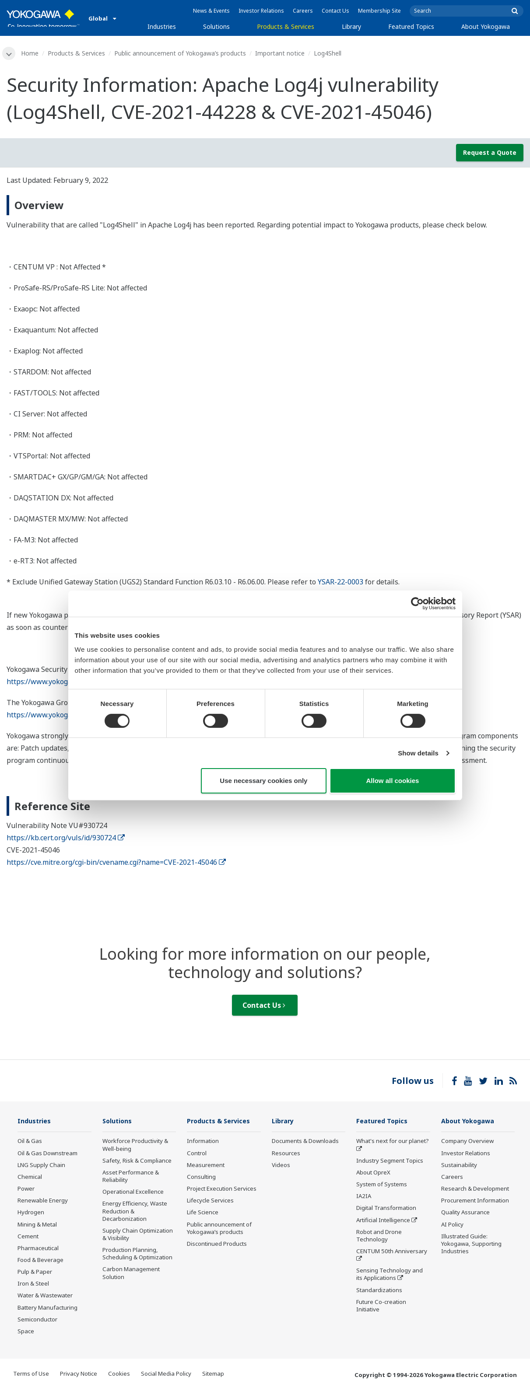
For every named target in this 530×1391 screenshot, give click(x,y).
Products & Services (285, 26)
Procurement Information (475, 1201)
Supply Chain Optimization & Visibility (137, 1235)
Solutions (216, 26)
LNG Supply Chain (41, 1166)
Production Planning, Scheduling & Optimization (137, 1254)
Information (203, 1142)
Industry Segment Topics (389, 1161)
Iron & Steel (33, 1284)
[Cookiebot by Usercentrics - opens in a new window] (417, 603)
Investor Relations (261, 10)
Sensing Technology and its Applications (389, 1275)
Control (197, 1154)
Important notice (280, 53)
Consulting (201, 1177)
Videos (281, 1166)
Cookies (119, 1374)
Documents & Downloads (305, 1142)
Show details (418, 753)
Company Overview (467, 1142)
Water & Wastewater (45, 1296)
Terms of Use (31, 1374)
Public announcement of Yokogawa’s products (181, 53)
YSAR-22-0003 (340, 582)
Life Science (202, 1213)
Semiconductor (37, 1320)
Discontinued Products (217, 1244)
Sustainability (459, 1166)
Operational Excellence (133, 1192)
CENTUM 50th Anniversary (391, 1252)
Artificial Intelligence (383, 1221)
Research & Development (475, 1189)
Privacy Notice (78, 1374)
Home (30, 53)
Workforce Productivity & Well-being (135, 1145)
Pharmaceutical (38, 1249)
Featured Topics (411, 26)
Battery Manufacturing (47, 1308)
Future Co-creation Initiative (381, 1306)
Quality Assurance (465, 1213)
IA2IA (363, 1197)
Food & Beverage (40, 1261)
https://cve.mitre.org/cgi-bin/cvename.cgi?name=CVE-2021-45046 (116, 863)
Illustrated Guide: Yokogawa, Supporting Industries (471, 1244)
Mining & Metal (37, 1225)
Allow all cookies (392, 780)
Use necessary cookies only (263, 780)
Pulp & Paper (35, 1272)
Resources (286, 1154)
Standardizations (379, 1291)
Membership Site (379, 10)
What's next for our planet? (392, 1142)
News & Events (211, 10)
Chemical (30, 1177)
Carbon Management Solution (131, 1274)
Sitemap (213, 1374)
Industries (161, 26)
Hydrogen (31, 1213)
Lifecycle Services (210, 1201)
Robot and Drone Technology (379, 1236)
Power (26, 1189)
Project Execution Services (221, 1189)
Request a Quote (489, 153)
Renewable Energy (43, 1201)
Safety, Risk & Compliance (137, 1161)
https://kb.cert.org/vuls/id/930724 (66, 838)
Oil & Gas (30, 1142)
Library (351, 26)
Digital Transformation (386, 1209)
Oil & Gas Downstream (47, 1154)
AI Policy (452, 1225)
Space (26, 1332)
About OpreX (373, 1173)
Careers (303, 10)
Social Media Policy (166, 1374)
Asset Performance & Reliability (130, 1177)
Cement (28, 1237)
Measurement (206, 1166)
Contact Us (335, 10)
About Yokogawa (485, 26)
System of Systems (381, 1185)
